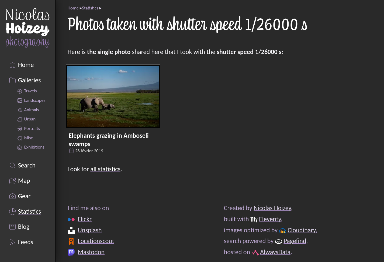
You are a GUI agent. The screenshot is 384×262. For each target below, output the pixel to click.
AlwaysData (275, 252)
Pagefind (294, 241)
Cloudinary (301, 230)
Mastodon (91, 252)
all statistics (105, 169)
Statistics (90, 8)
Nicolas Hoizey (272, 208)
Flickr (84, 219)
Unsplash (90, 230)
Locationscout (96, 241)
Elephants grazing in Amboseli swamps (109, 140)
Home (72, 8)
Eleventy (270, 219)
